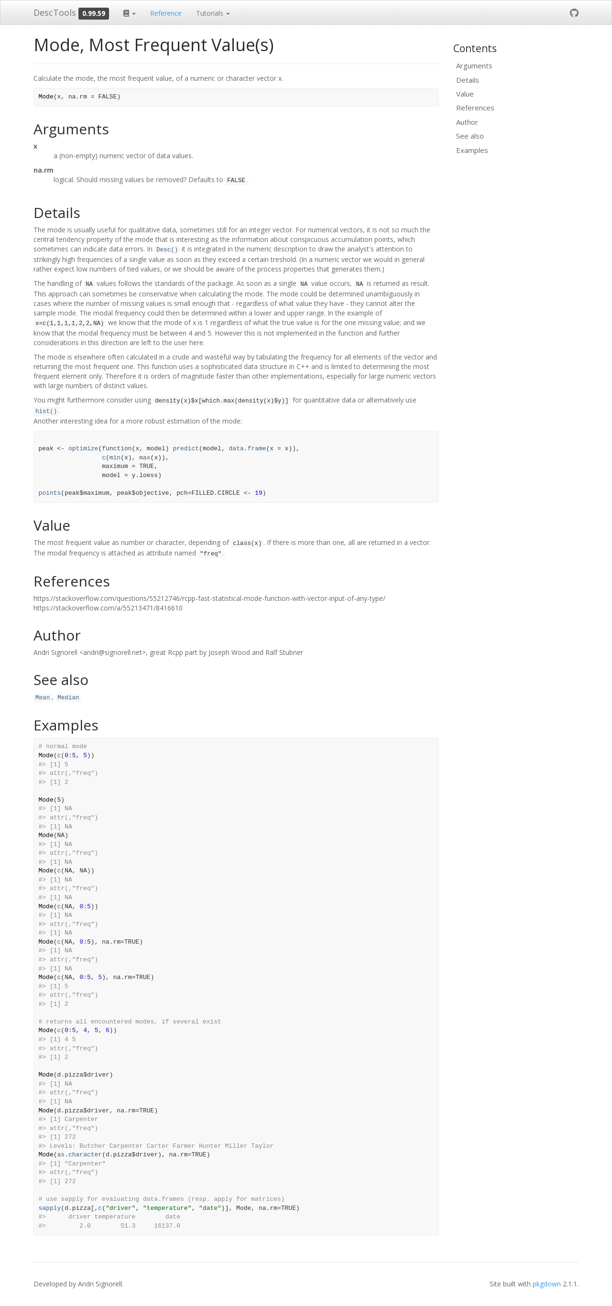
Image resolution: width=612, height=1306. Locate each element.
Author (467, 122)
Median (68, 698)
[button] (129, 12)
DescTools (54, 12)
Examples (472, 150)
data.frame (247, 448)
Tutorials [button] (213, 13)
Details (467, 80)
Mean (42, 698)
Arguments (474, 65)
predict (186, 448)
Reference (166, 13)
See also (470, 136)
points (50, 493)
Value (465, 93)
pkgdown (547, 1283)
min (114, 457)
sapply (50, 1208)
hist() (46, 411)
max (144, 457)
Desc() (167, 250)
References (475, 107)
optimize (83, 448)
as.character (79, 1154)
